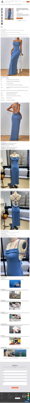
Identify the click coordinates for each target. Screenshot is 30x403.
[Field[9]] (15, 377)
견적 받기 (28, 1)
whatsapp (21, 20)
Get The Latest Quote (19, 18)
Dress (8, 4)
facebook (16, 20)
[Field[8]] (15, 374)
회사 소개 (1, 395)
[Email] (17, 398)
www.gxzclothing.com (11, 395)
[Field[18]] (15, 380)
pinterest (22, 20)
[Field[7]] (15, 371)
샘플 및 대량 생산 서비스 (3, 396)
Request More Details (15, 387)
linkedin (25, 20)
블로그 (9, 2)
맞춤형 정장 (2, 397)
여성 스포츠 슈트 (5, 4)
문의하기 (6, 2)
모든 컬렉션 (2, 4)
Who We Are (2, 398)
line (18, 20)
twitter (19, 20)
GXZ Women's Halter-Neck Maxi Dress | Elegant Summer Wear (15, 4)
